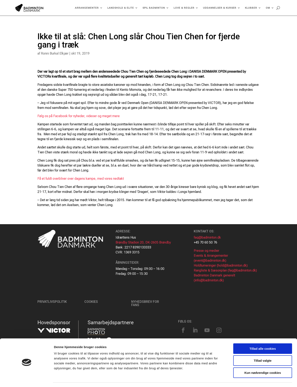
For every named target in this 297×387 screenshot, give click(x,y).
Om (268, 7)
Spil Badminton (154, 7)
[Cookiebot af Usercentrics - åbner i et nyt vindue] (27, 379)
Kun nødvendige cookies (262, 361)
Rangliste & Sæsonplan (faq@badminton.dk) (225, 270)
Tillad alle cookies (262, 336)
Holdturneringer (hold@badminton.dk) (221, 265)
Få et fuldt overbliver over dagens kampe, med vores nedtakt (80, 179)
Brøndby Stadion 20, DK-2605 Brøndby (143, 242)
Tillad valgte (262, 349)
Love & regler (184, 7)
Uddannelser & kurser (219, 7)
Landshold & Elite (120, 7)
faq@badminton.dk (207, 237)
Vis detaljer (213, 379)
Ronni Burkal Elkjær (54, 53)
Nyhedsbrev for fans (145, 303)
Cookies (91, 302)
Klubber (251, 7)
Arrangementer (87, 7)
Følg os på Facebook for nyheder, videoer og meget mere (79, 116)
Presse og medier (206, 251)
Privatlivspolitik (52, 302)
